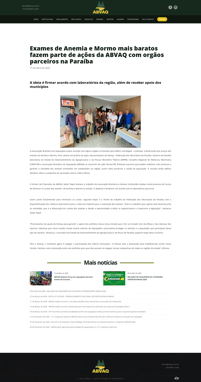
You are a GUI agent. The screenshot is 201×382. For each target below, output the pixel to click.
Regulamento (62, 19)
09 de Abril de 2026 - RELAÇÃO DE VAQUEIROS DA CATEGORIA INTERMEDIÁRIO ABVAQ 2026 (68, 291)
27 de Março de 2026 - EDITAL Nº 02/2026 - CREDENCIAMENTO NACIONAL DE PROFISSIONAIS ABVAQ (72, 296)
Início (36, 19)
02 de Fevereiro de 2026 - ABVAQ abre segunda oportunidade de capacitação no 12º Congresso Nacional (73, 327)
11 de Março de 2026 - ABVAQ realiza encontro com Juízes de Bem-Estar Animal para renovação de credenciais (75, 301)
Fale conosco (148, 19)
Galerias (120, 19)
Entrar (162, 19)
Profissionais (133, 19)
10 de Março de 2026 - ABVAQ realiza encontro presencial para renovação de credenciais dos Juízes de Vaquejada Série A (80, 306)
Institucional (47, 19)
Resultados (76, 19)
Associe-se (89, 19)
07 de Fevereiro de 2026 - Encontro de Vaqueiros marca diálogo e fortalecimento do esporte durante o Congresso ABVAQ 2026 (82, 322)
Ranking (99, 19)
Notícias (110, 19)
